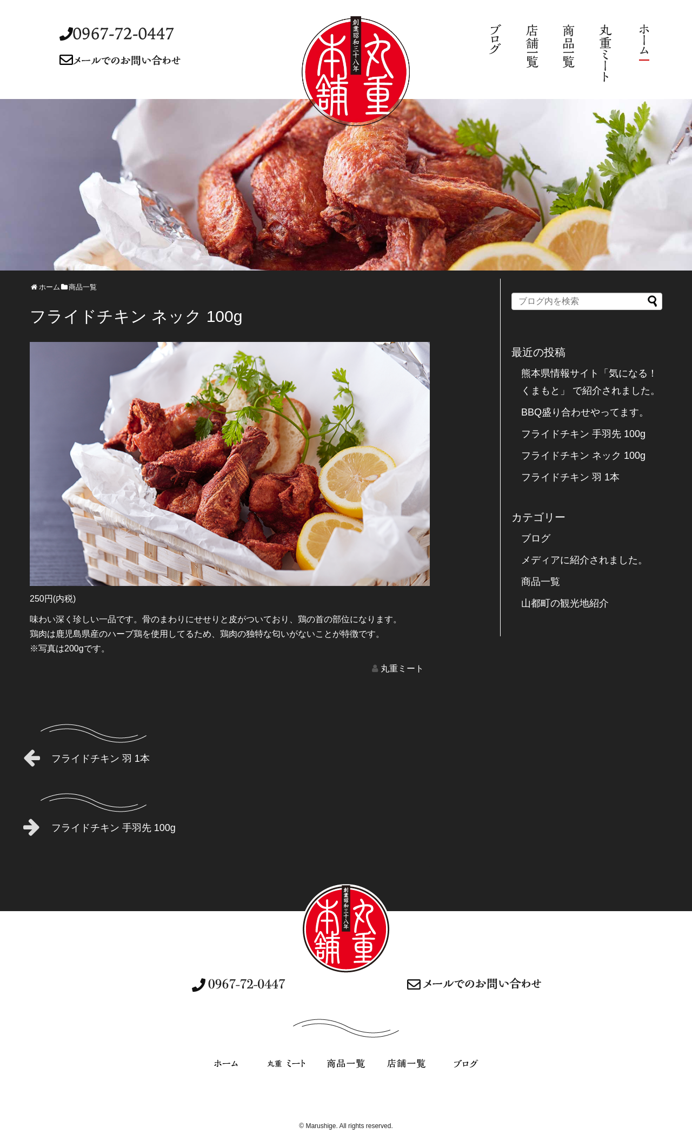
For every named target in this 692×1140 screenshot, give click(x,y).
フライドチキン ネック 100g (583, 455)
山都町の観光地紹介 (565, 603)
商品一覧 (540, 581)
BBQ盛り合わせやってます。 (585, 412)
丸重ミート (402, 668)
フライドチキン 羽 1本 (86, 757)
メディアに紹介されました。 (584, 560)
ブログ (535, 538)
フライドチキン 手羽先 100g (99, 826)
